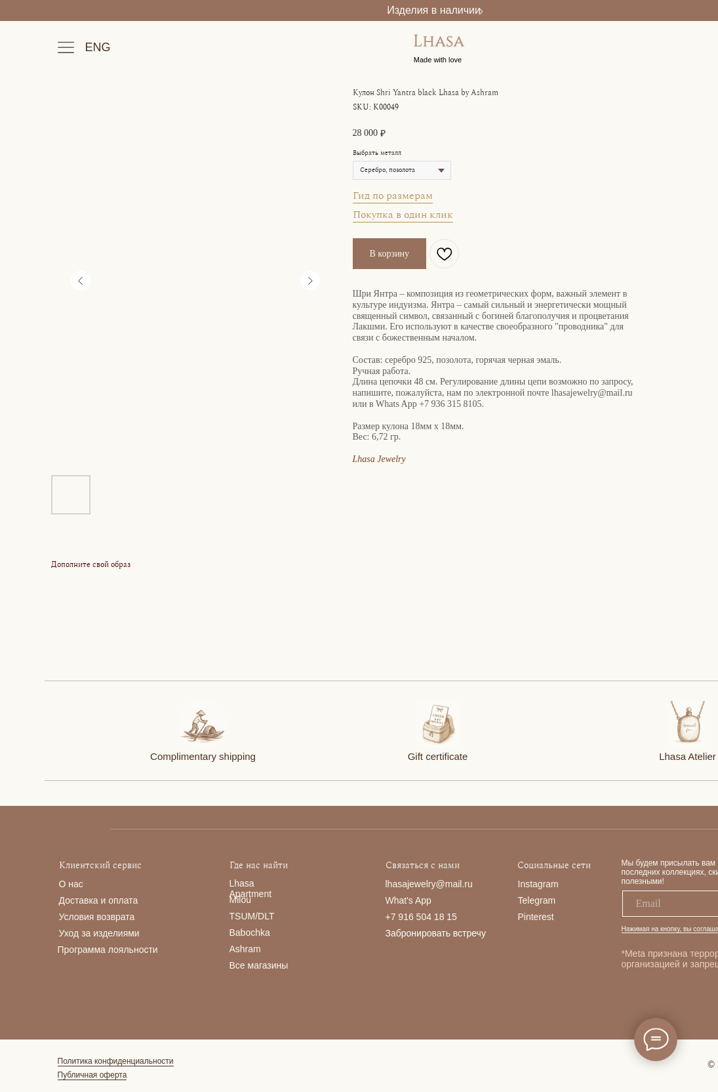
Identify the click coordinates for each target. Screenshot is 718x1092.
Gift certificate (438, 756)
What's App (408, 900)
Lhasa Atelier (687, 756)
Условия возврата (97, 917)
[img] (203, 723)
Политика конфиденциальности (116, 1061)
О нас (71, 884)
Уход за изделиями (99, 933)
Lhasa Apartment (250, 888)
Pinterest (536, 917)
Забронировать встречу (436, 933)
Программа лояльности (108, 949)
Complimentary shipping (203, 756)
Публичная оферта (92, 1075)
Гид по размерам (393, 195)
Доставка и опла (94, 900)
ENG (98, 47)
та (133, 900)
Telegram (537, 900)
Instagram (538, 884)
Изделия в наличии (434, 10)
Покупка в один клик (403, 214)
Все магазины (259, 965)
